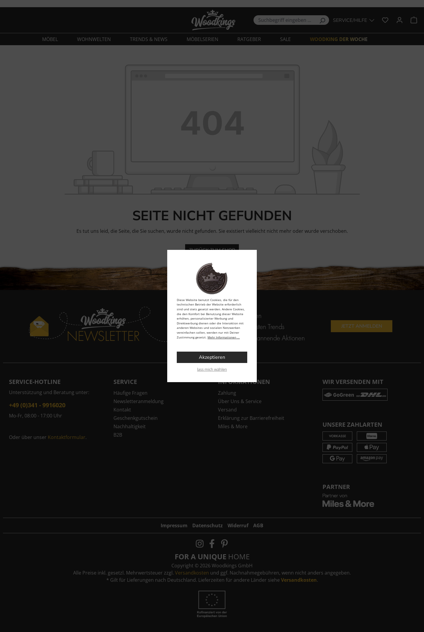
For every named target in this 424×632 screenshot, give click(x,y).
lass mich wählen (212, 369)
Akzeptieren (212, 357)
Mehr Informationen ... (224, 337)
